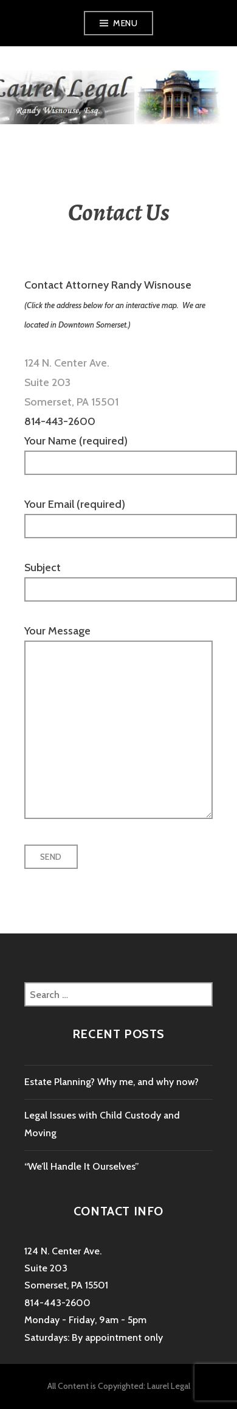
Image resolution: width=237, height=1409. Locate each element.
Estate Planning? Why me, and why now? (111, 1081)
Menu (125, 23)
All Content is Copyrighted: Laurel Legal (118, 1385)
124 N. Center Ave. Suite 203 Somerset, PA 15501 (66, 1268)
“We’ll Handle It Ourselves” (81, 1166)
